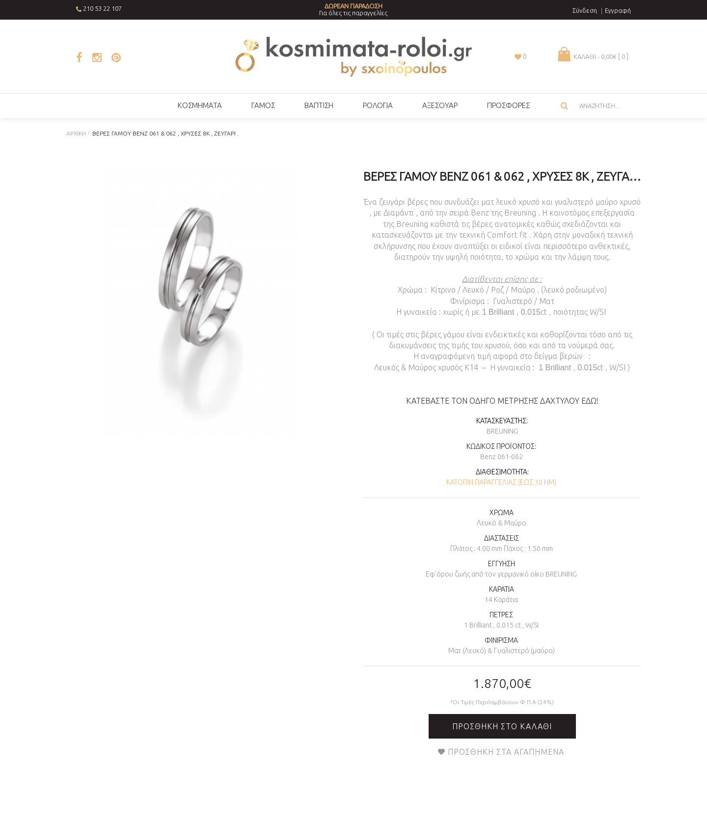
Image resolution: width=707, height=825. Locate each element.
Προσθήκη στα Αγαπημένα (506, 751)
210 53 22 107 (102, 8)
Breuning (502, 431)
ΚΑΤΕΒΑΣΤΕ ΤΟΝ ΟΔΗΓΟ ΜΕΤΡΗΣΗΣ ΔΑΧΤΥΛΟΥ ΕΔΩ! (502, 400)
